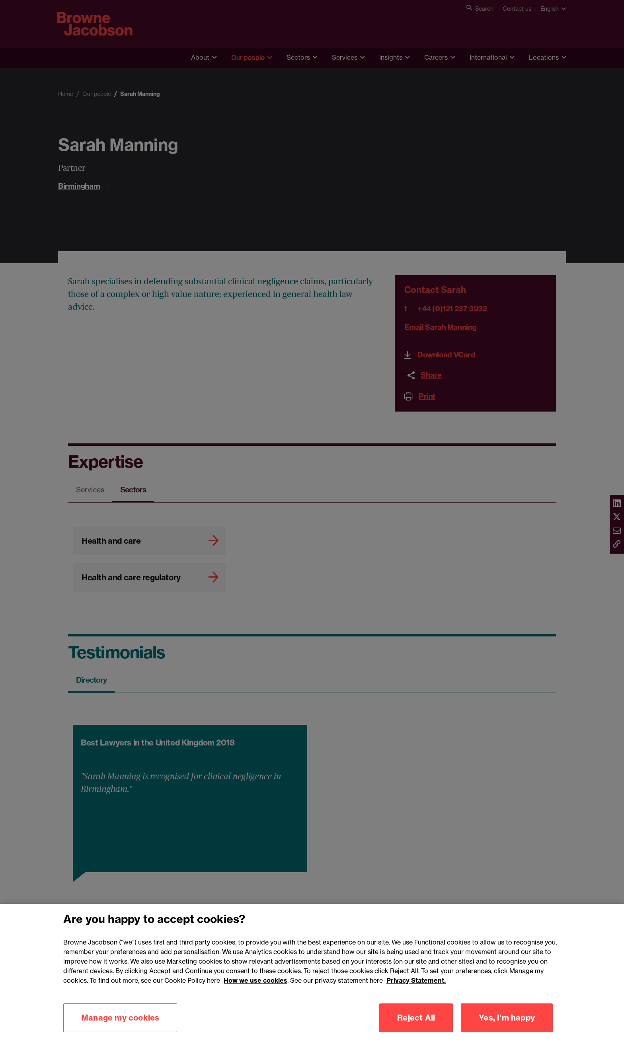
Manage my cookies (120, 1030)
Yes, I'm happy (507, 1030)
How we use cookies (255, 993)
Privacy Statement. (416, 993)
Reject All (416, 1030)
